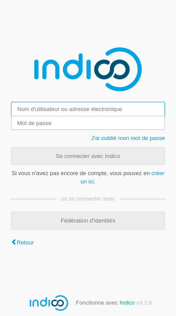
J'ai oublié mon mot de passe (128, 138)
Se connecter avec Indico (88, 156)
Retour (25, 242)
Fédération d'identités (88, 220)
